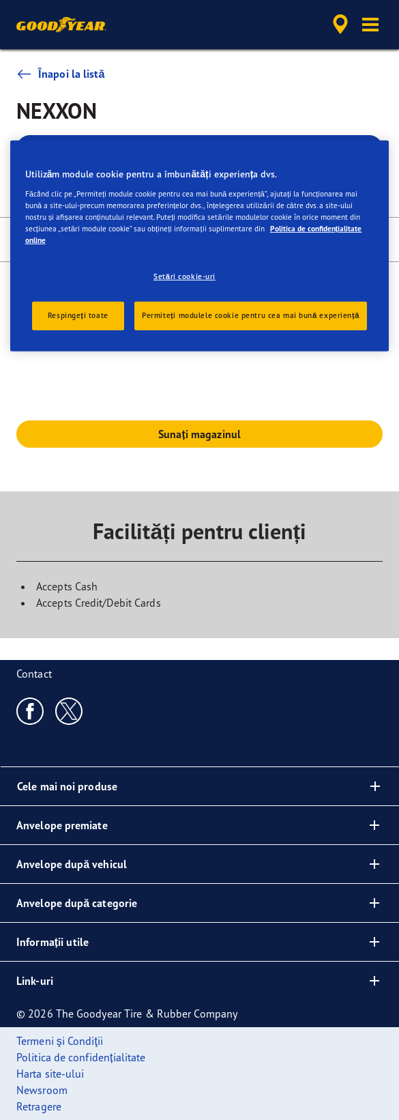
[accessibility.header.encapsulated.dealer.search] (340, 24)
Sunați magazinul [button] (199, 434)
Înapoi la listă (60, 74)
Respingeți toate (78, 315)
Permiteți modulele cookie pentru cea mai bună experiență (250, 315)
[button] (370, 24)
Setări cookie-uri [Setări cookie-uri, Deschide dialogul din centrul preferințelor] (184, 276)
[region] (199, 246)
